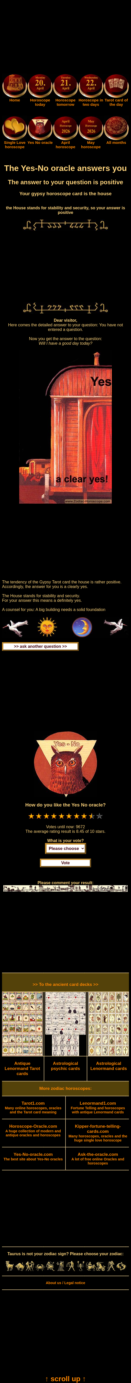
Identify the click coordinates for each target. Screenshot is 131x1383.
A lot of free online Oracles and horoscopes (97, 1158)
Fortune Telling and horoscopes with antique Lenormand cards (98, 1107)
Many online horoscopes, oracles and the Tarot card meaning (33, 1107)
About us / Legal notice (65, 1283)
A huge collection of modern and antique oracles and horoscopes (33, 1130)
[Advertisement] (65, 38)
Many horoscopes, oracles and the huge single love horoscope (98, 1133)
